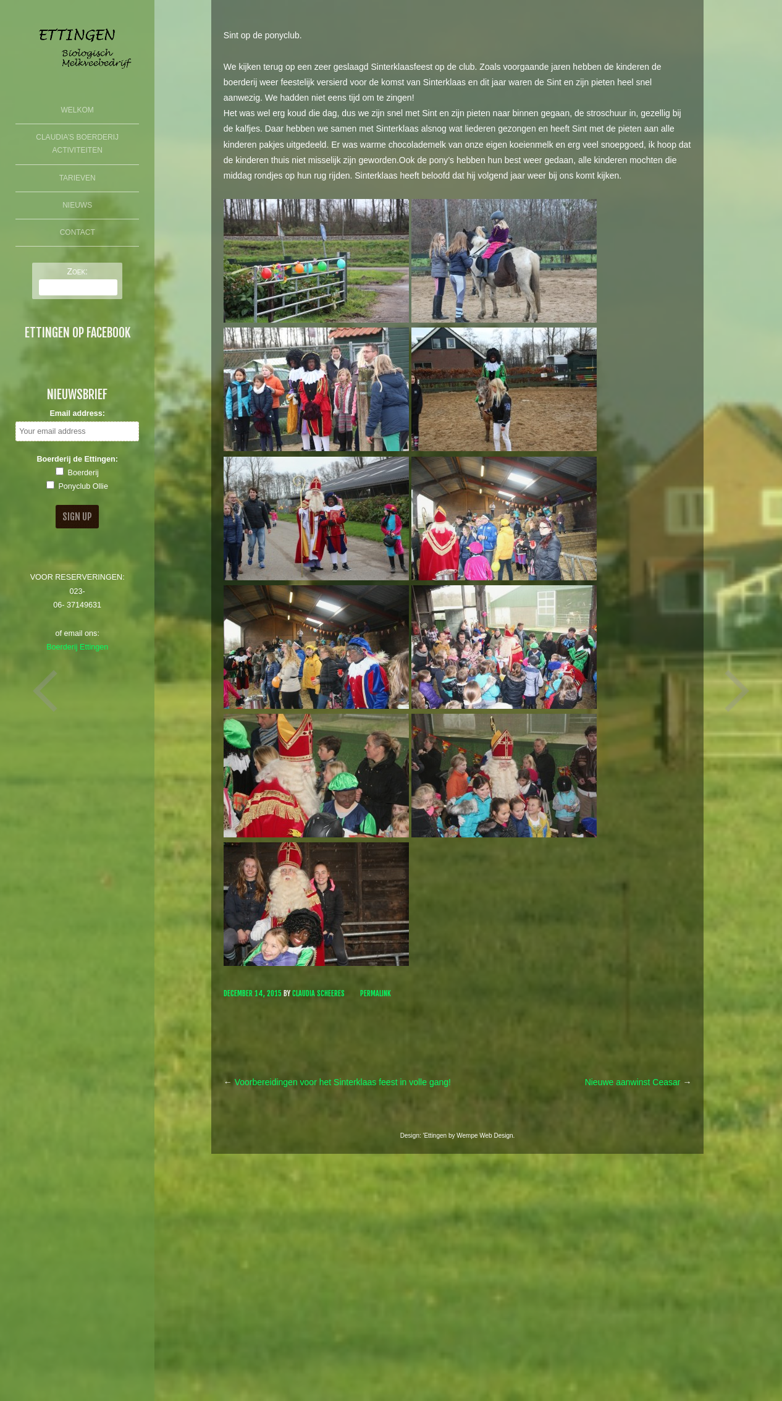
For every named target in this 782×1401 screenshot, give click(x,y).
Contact (77, 232)
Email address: (77, 413)
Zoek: (77, 271)
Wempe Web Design (484, 1135)
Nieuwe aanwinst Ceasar (638, 1082)
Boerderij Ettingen (77, 647)
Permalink (375, 993)
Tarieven (77, 178)
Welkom (77, 110)
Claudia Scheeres (318, 993)
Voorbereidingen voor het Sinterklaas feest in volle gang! (337, 1082)
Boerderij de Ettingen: (77, 459)
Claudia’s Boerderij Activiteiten (77, 144)
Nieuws (77, 205)
